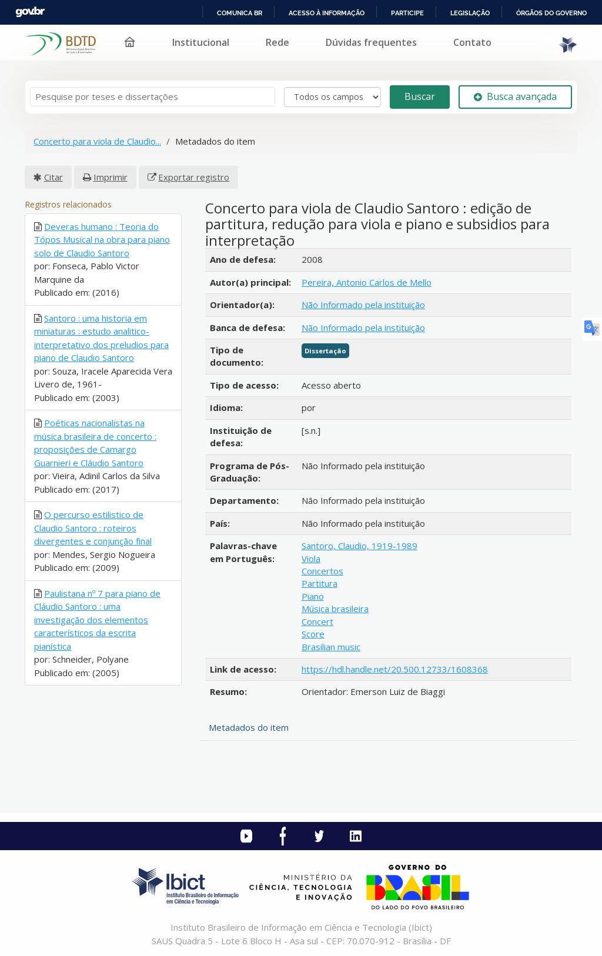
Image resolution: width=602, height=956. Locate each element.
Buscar (419, 96)
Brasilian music (331, 647)
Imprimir (110, 177)
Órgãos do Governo (551, 12)
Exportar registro (193, 177)
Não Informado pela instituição (363, 304)
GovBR (30, 12)
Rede (277, 42)
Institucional (200, 42)
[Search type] (332, 97)
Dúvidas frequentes (371, 42)
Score (313, 634)
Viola (311, 558)
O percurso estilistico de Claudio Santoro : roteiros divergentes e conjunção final (93, 528)
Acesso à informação (326, 12)
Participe (407, 12)
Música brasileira (335, 608)
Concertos (322, 571)
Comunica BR (239, 12)
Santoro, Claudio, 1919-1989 (359, 545)
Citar (53, 177)
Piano (313, 596)
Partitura (319, 583)
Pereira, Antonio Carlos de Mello (367, 282)
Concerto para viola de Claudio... (97, 141)
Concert (317, 621)
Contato (472, 42)
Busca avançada (515, 96)
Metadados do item (249, 727)
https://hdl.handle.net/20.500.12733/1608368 (395, 669)
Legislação (470, 12)
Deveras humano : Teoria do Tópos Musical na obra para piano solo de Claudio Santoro (102, 239)
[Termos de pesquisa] (152, 96)
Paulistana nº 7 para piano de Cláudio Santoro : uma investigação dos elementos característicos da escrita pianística (97, 619)
